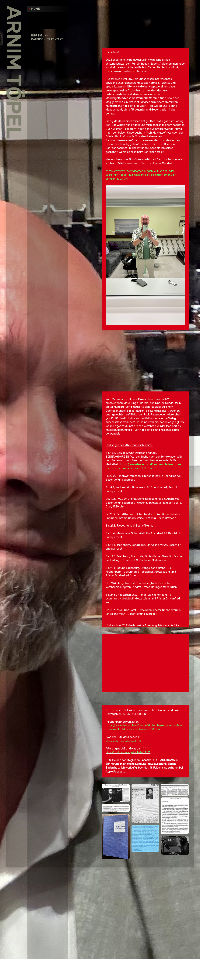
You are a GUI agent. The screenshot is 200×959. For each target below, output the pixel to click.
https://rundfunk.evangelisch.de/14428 (162, 860)
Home (35, 9)
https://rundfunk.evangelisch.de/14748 (157, 849)
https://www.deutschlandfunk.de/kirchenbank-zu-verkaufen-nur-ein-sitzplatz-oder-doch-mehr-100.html (169, 833)
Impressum (39, 35)
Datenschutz (41, 39)
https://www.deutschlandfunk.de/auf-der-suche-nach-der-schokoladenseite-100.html (163, 511)
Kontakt (57, 39)
